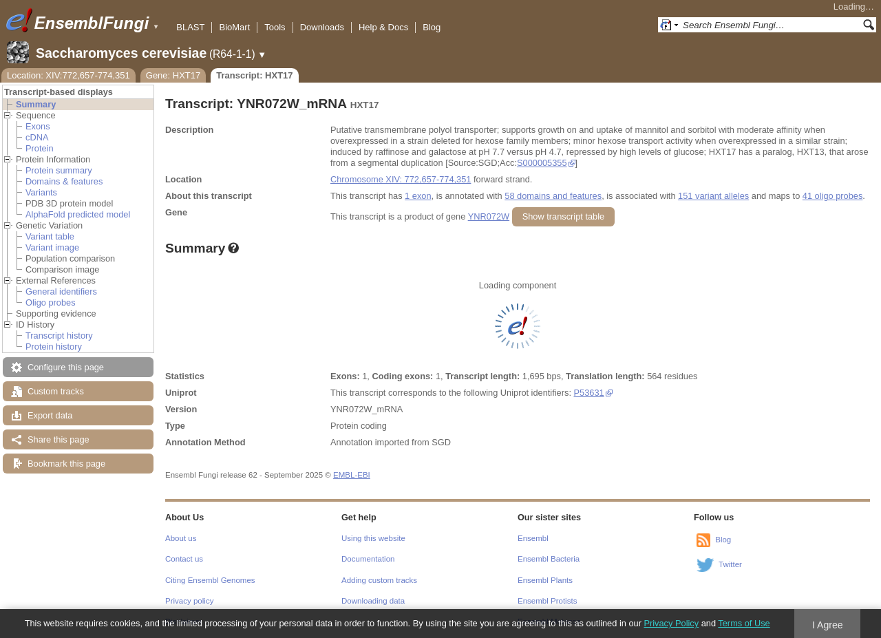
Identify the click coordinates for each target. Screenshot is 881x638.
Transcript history (59, 335)
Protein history (53, 346)
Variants (41, 192)
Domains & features (64, 181)
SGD (441, 442)
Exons (37, 126)
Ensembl (533, 538)
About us (180, 538)
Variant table (49, 236)
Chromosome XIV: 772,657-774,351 (400, 179)
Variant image (52, 247)
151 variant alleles (713, 196)
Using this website (373, 538)
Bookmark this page (66, 463)
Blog (431, 27)
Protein (39, 148)
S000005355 (542, 163)
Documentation (367, 559)
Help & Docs (383, 27)
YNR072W (488, 216)
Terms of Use (743, 623)
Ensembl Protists (547, 601)
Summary (36, 104)
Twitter (730, 564)
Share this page (58, 439)
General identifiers (61, 291)
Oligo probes (50, 302)
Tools (274, 27)
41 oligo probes (833, 196)
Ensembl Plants (545, 580)
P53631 (589, 392)
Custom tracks (56, 391)
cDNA (36, 137)
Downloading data (373, 601)
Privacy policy (189, 601)
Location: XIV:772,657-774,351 (68, 75)
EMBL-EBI (351, 475)
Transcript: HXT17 (254, 75)
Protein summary (58, 170)
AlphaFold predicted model (77, 214)
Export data (50, 415)
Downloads (322, 27)
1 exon (418, 196)
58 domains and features (553, 196)
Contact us (184, 559)
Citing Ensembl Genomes (210, 580)
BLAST (190, 27)
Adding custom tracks (379, 580)
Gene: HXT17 (173, 75)
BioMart (234, 27)
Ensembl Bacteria (549, 559)
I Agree (827, 624)
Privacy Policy (671, 623)
